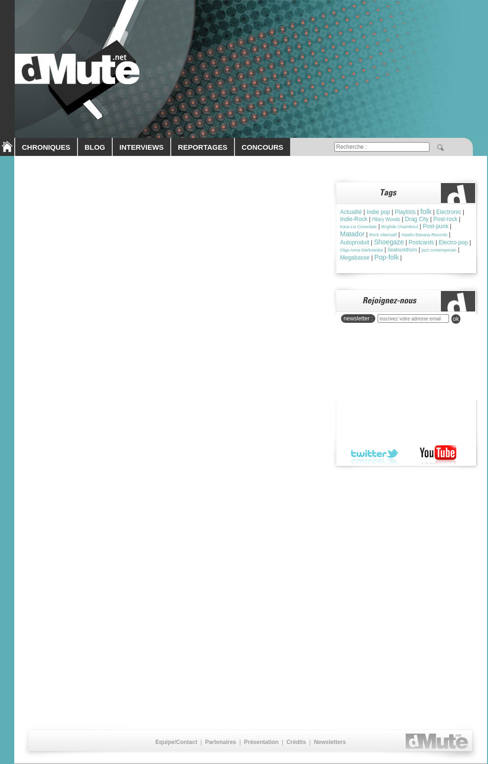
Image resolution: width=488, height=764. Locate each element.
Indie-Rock (353, 219)
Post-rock (445, 219)
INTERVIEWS (141, 147)
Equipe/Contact (176, 742)
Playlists (405, 212)
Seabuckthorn (402, 249)
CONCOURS (262, 147)
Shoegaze (389, 242)
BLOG (95, 147)
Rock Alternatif (383, 234)
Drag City (417, 219)
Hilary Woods (386, 219)
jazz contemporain (438, 250)
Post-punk (436, 226)
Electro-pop (453, 242)
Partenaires (220, 742)
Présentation (261, 742)
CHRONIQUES (46, 147)
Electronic (448, 212)
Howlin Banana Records (424, 234)
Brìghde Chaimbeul (399, 226)
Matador (352, 234)
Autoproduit (354, 242)
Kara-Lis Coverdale (358, 226)
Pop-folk (386, 257)
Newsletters (330, 742)
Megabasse (355, 257)
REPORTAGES (202, 147)
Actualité (351, 212)
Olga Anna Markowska (361, 250)
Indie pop (378, 212)
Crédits (296, 742)
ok (456, 319)
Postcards (421, 242)
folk (425, 211)
